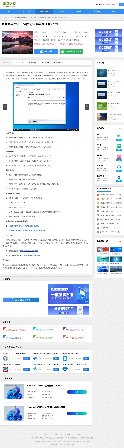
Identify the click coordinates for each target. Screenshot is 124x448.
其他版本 (33, 17)
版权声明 (67, 434)
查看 (76, 392)
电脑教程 (97, 11)
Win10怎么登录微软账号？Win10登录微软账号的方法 (76, 330)
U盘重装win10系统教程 (31, 255)
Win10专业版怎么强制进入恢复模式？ (16, 338)
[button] (44, 127)
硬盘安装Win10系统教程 (29, 251)
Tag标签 (56, 434)
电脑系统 (18, 17)
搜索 (121, 4)
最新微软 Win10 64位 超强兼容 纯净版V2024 (52, 17)
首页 (9, 11)
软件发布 (46, 434)
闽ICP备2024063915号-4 (67, 444)
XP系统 (80, 11)
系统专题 (115, 11)
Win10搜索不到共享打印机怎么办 (46, 330)
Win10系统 (44, 11)
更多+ (120, 128)
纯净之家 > (11, 17)
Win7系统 (62, 11)
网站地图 (78, 434)
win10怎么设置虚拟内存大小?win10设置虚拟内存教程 (16, 330)
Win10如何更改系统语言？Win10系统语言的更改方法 (46, 338)
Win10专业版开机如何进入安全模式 (76, 338)
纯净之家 (9, 240)
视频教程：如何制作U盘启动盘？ (45, 44)
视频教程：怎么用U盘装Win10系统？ (71, 44)
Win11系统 (27, 11)
